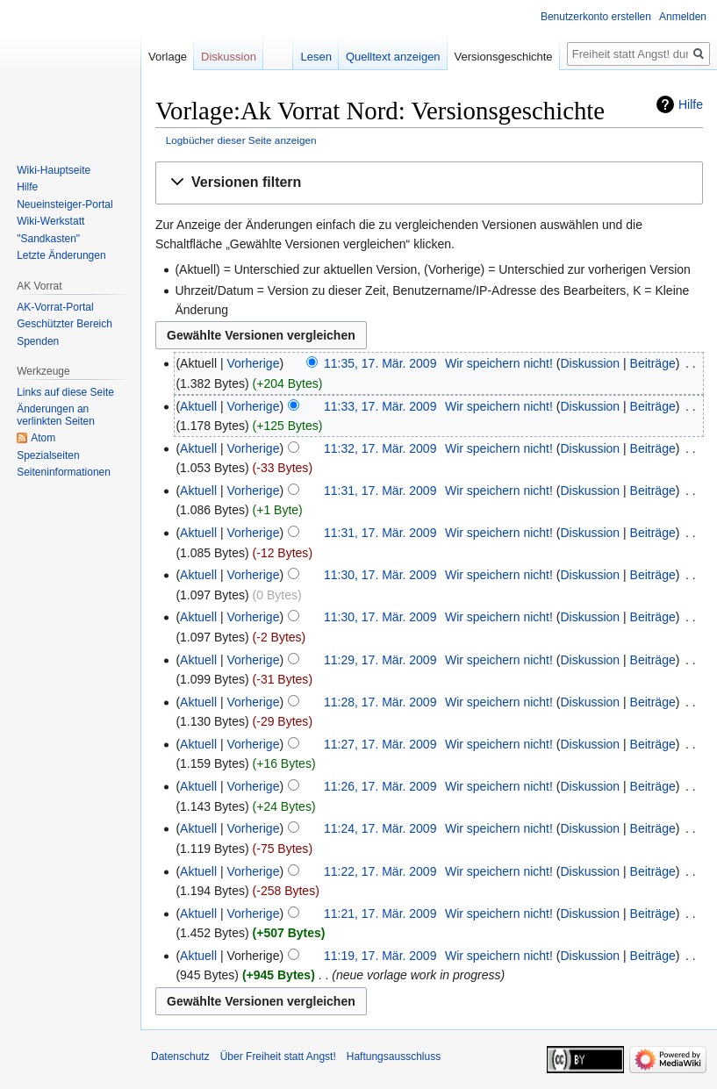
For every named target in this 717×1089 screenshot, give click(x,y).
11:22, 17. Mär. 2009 (380, 871)
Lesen (315, 56)
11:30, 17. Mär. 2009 (380, 575)
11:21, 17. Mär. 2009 (380, 913)
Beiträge (653, 363)
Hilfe (690, 104)
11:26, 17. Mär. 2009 (380, 786)
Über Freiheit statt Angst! (278, 1056)
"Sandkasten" (48, 239)
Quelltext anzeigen (393, 56)
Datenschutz (180, 1056)
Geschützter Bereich (64, 324)
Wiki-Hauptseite (53, 170)
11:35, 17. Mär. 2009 (380, 363)
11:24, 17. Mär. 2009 (380, 828)
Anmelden (682, 17)
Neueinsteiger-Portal (64, 204)
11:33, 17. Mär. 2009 (380, 406)
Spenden (38, 341)
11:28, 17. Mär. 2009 (380, 702)
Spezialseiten (48, 455)
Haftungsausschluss (394, 1056)
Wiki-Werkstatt (50, 221)
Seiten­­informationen (64, 472)
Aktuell (198, 406)
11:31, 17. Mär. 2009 (380, 491)
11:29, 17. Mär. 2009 (380, 660)
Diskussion (590, 363)
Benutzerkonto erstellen (596, 17)
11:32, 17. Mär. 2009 (380, 448)
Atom (43, 438)
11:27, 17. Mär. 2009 (380, 744)
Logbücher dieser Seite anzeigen (241, 140)
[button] (429, 183)
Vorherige (253, 363)
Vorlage (167, 56)
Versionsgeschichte (504, 56)
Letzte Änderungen (61, 255)
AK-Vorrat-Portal (55, 307)
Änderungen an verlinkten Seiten (56, 415)
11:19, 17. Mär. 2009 (380, 956)
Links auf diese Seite (65, 392)
